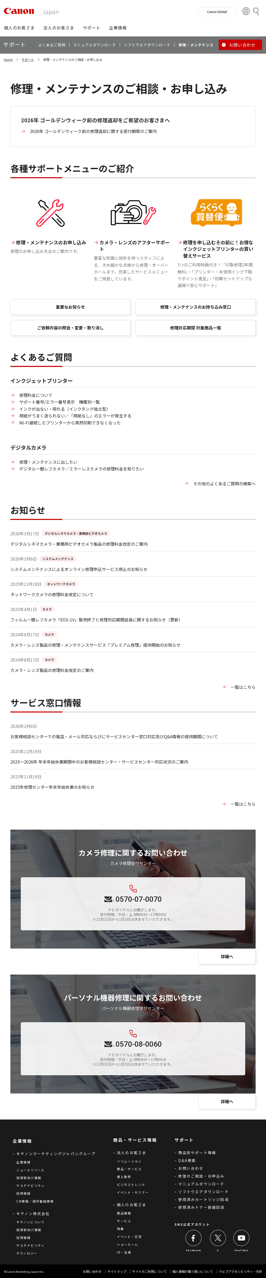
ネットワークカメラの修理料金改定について (52, 594)
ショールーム (127, 1244)
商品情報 (124, 1213)
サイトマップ (117, 1271)
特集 (120, 1228)
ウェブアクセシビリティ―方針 (240, 1271)
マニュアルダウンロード (201, 1183)
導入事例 (124, 1176)
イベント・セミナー (133, 1192)
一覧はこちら (243, 687)
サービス (124, 1221)
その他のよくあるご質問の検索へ (224, 483)
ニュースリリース (30, 1170)
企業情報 (23, 1162)
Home (8, 59)
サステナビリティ (30, 1185)
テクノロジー (26, 1253)
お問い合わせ (190, 1168)
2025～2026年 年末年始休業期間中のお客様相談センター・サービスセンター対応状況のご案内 (99, 762)
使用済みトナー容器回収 (201, 1207)
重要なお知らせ (70, 307)
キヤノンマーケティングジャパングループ (56, 1153)
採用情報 (23, 1193)
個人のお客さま (131, 1204)
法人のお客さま (131, 1152)
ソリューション (129, 1161)
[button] (19, 27)
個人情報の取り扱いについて (192, 1271)
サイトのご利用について (149, 1271)
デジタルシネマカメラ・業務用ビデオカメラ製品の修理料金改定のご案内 (79, 544)
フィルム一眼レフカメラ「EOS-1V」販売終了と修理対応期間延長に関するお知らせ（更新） (96, 619)
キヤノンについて (30, 1222)
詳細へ (227, 956)
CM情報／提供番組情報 (35, 1201)
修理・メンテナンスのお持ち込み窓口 (195, 307)
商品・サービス (129, 1169)
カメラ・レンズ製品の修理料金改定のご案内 (52, 670)
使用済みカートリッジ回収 (203, 1199)
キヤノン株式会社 (33, 1213)
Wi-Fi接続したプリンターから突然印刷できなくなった (70, 422)
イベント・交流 (129, 1236)
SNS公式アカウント (192, 1224)
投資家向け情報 (28, 1177)
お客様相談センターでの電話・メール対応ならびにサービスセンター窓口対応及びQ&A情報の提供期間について (114, 736)
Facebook (193, 1250)
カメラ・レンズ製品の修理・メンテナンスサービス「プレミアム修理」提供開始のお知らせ (95, 645)
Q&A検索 (187, 1160)
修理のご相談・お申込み (201, 1176)
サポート (28, 59)
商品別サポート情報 (197, 1152)
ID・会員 (124, 1252)
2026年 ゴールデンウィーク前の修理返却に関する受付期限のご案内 (93, 131)
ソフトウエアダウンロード (203, 1191)
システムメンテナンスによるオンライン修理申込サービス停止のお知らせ (79, 569)
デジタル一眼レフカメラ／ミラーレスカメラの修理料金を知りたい (81, 469)
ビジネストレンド (131, 1184)
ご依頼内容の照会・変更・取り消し (70, 328)
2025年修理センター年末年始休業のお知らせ (52, 787)
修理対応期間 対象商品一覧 (195, 328)
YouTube (241, 1250)
